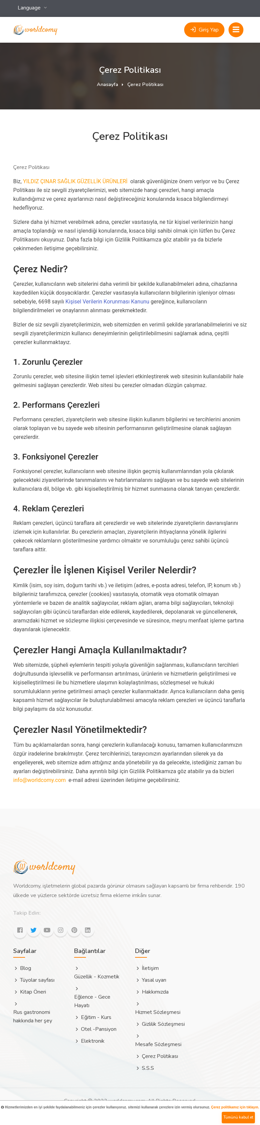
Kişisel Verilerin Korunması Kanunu (107, 301)
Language (30, 8)
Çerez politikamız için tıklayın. (235, 1107)
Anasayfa (107, 84)
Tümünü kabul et (238, 1117)
